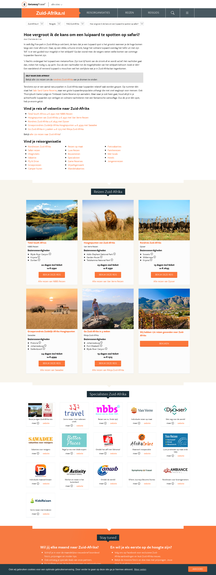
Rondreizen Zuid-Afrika (39, 146)
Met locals (113, 154)
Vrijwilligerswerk (76, 165)
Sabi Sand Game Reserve (45, 90)
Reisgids (52, 23)
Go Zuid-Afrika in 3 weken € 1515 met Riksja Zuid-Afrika (56, 129)
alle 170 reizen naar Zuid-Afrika (45, 134)
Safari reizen (34, 150)
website (46, 423)
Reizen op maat (75, 146)
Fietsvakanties (114, 146)
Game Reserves (75, 161)
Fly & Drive (33, 161)
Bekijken (164, 343)
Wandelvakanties (76, 168)
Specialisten (74, 157)
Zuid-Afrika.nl (33, 23)
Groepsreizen (34, 165)
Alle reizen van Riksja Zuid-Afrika (108, 370)
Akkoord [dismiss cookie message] (198, 569)
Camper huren (35, 168)
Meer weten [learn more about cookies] (140, 569)
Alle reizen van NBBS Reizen (51, 281)
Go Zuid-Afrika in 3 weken (97, 331)
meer (35, 423)
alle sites (56, 4)
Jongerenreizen (115, 161)
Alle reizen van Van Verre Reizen (108, 281)
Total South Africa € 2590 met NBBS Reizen (50, 113)
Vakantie (32, 157)
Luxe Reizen (74, 150)
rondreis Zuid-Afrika (63, 79)
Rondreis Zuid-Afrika (150, 242)
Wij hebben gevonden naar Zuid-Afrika (162, 333)
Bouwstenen (74, 154)
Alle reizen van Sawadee (51, 370)
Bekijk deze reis (52, 274)
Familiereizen (114, 150)
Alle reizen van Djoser (164, 281)
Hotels (111, 157)
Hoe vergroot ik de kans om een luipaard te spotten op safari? (114, 23)
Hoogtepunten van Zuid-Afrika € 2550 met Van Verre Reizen (58, 117)
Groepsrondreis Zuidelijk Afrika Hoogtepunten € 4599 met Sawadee (62, 125)
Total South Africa (37, 242)
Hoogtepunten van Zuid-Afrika (99, 242)
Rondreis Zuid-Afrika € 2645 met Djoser (48, 121)
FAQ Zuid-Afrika (72, 23)
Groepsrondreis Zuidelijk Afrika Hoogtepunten (51, 331)
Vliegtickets (33, 154)
